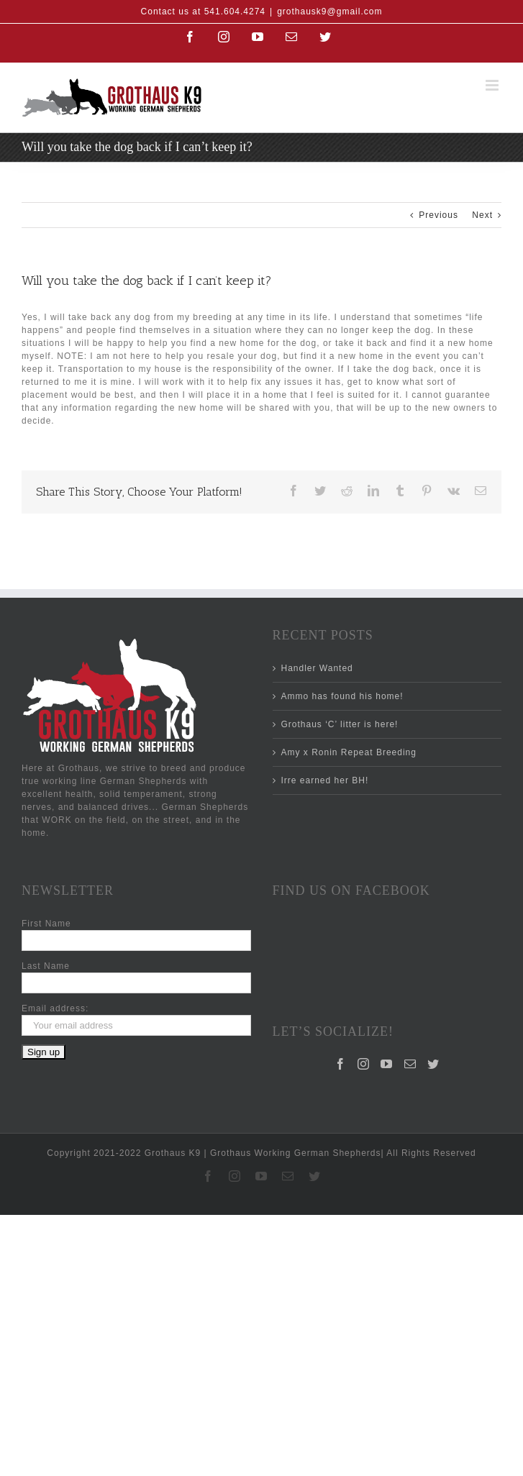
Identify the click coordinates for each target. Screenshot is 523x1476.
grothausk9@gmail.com (329, 11)
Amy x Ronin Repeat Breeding (349, 752)
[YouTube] (387, 1005)
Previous (438, 215)
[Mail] (410, 1005)
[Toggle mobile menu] (493, 85)
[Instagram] (364, 1005)
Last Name (46, 966)
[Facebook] (341, 1005)
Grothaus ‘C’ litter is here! (340, 724)
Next (482, 215)
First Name (46, 924)
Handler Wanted (317, 668)
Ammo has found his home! (342, 696)
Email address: (55, 1008)
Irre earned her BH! (325, 780)
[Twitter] (433, 1005)
